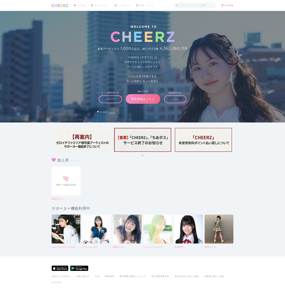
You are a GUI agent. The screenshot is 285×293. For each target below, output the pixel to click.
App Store (60, 268)
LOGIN (228, 5)
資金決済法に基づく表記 (187, 276)
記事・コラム (146, 5)
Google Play (79, 268)
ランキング (125, 5)
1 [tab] (143, 156)
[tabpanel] (82, 140)
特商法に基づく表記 (214, 276)
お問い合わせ (82, 276)
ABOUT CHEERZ (61, 276)
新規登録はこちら (143, 99)
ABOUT (110, 99)
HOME (81, 5)
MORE (112, 112)
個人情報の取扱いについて (132, 276)
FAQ (97, 276)
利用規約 (109, 276)
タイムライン (101, 5)
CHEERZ (60, 5)
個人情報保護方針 (160, 276)
